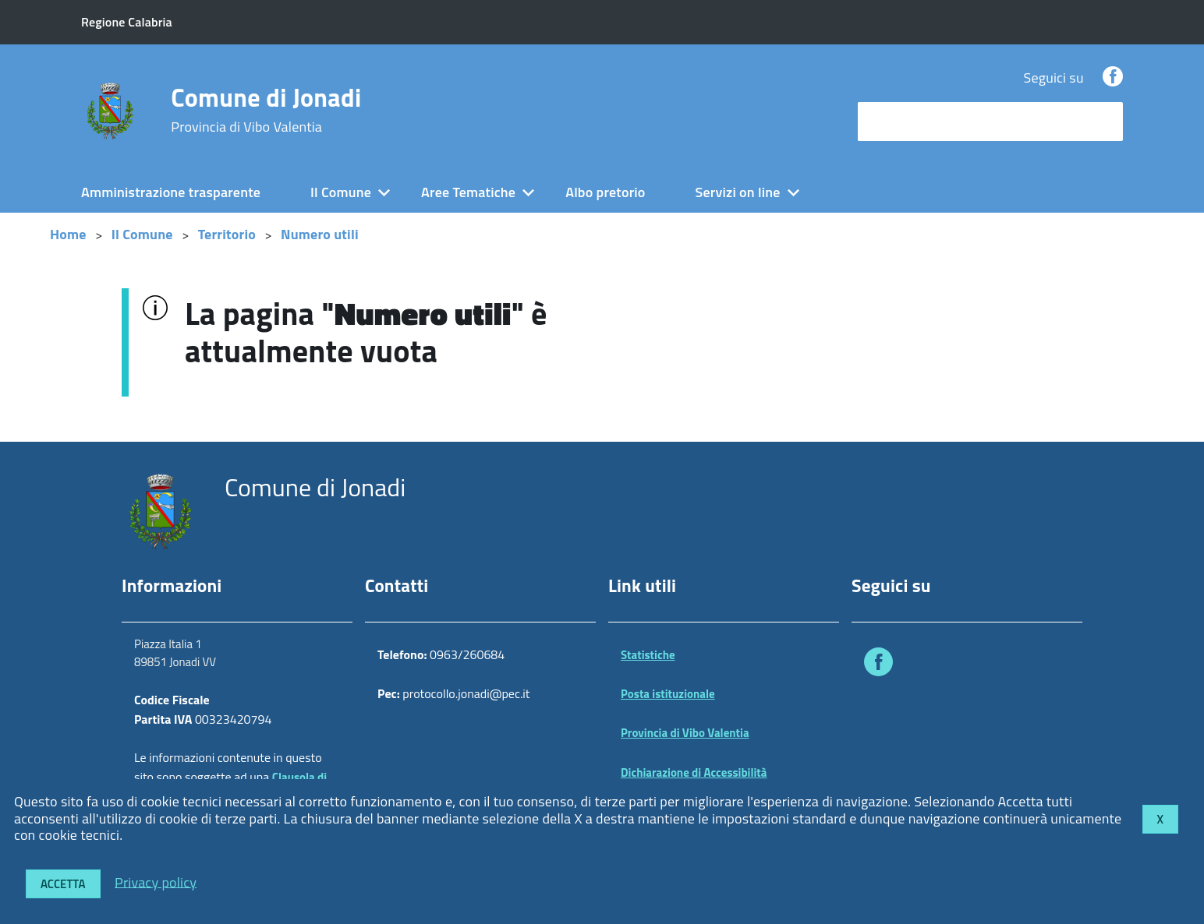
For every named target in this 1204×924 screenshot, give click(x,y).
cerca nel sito (901, 121)
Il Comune (340, 192)
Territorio (227, 234)
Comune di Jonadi (266, 110)
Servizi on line (738, 192)
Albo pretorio (605, 192)
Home (68, 234)
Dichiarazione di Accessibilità (694, 772)
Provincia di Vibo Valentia (685, 733)
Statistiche (648, 655)
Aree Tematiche (468, 192)
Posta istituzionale (668, 694)
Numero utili (320, 234)
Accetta (63, 884)
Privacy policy (156, 881)
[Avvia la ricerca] (1103, 121)
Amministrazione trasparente (170, 192)
